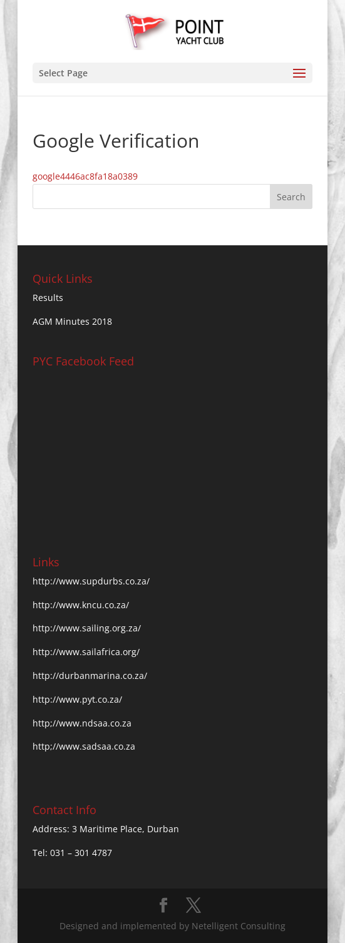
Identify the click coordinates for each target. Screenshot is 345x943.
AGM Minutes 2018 (72, 321)
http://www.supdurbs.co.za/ (91, 581)
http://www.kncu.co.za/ (81, 605)
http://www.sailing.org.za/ (87, 628)
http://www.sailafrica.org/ (86, 652)
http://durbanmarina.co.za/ (90, 675)
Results (48, 297)
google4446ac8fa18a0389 (85, 176)
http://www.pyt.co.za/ (77, 699)
